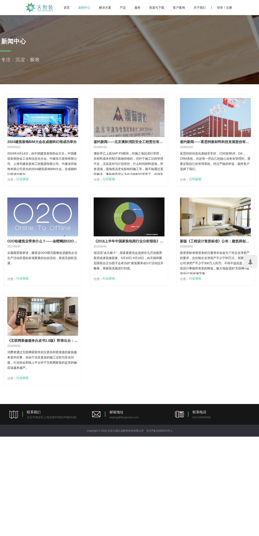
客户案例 (179, 7)
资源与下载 (156, 7)
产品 (123, 7)
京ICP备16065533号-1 (159, 430)
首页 (67, 7)
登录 (220, 7)
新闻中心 (84, 7)
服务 (137, 7)
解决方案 (105, 7)
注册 (229, 7)
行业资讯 (22, 179)
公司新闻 (109, 179)
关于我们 (200, 7)
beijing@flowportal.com (124, 417)
